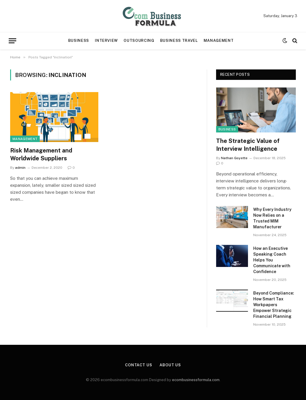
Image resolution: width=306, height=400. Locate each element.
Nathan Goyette (234, 158)
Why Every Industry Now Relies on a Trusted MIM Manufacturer (272, 218)
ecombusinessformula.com (196, 380)
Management (218, 40)
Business (78, 40)
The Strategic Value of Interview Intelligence (248, 144)
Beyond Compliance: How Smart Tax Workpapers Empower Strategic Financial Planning (273, 305)
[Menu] (12, 40)
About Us (170, 365)
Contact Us (138, 365)
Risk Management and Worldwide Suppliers (41, 154)
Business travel (179, 40)
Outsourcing (139, 40)
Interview (106, 40)
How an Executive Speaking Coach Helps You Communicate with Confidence (271, 260)
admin (20, 168)
